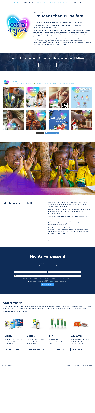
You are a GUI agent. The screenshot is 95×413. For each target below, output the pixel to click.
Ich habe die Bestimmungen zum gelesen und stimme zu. (47, 276)
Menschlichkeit (63, 2)
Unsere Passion (41, 2)
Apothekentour (29, 2)
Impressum (77, 360)
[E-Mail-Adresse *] (47, 271)
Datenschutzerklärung (87, 360)
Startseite (69, 360)
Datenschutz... (50, 276)
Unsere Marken (76, 2)
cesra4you (17, 2)
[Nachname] (64, 267)
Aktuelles (52, 2)
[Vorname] (30, 267)
